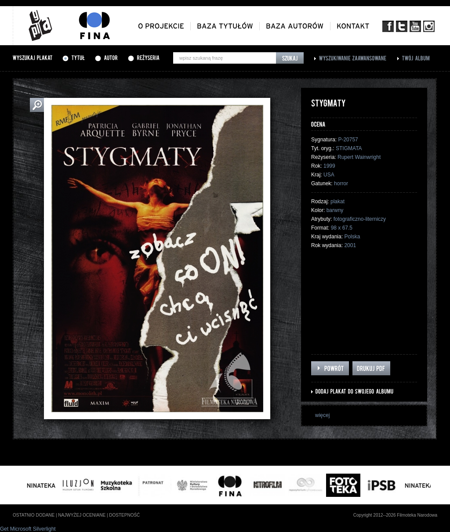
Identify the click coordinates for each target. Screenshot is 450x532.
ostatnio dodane (33, 515)
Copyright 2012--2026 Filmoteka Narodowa (395, 515)
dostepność (124, 515)
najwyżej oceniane (81, 515)
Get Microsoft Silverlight (28, 529)
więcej (322, 415)
